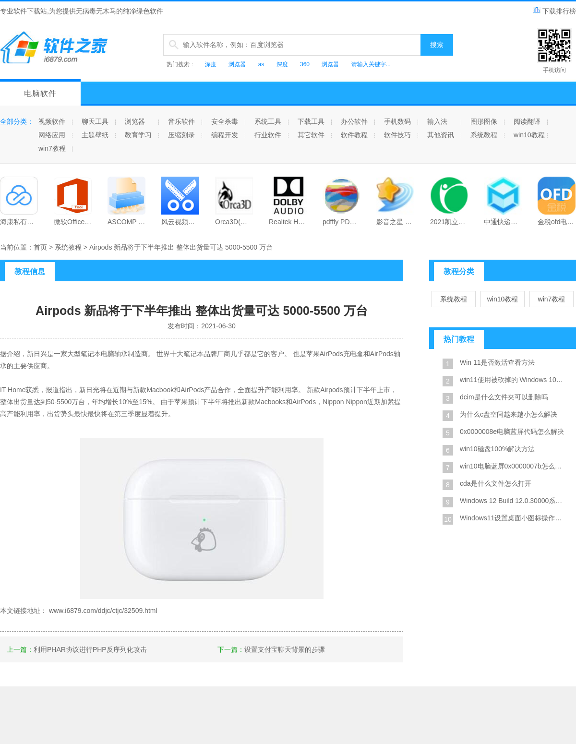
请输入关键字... (371, 64)
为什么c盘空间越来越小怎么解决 (508, 414)
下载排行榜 (554, 11)
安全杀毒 (224, 121)
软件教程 (354, 135)
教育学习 (138, 135)
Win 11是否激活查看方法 (497, 362)
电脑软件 (40, 93)
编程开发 (224, 135)
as (261, 64)
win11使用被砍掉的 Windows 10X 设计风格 (513, 380)
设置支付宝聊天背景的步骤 (284, 649)
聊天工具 (95, 121)
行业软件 (267, 135)
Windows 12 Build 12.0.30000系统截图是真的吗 (513, 500)
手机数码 (397, 121)
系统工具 (267, 121)
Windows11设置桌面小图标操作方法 (513, 518)
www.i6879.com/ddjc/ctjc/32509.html (103, 610)
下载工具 (311, 121)
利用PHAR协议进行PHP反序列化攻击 (90, 649)
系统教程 (483, 135)
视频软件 (51, 121)
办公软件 (354, 121)
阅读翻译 (527, 121)
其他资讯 (440, 135)
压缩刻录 (181, 135)
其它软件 (311, 135)
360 (305, 64)
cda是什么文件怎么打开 (495, 483)
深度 (210, 64)
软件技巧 (397, 135)
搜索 (437, 44)
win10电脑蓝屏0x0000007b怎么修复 (513, 466)
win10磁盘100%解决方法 (497, 449)
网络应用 (51, 135)
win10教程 (529, 135)
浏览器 (237, 64)
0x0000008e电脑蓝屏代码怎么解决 (512, 431)
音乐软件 (181, 121)
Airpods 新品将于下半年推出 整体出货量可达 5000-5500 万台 (181, 247)
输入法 (437, 121)
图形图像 (483, 121)
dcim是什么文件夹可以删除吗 (504, 397)
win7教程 (52, 148)
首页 (40, 247)
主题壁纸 (95, 135)
